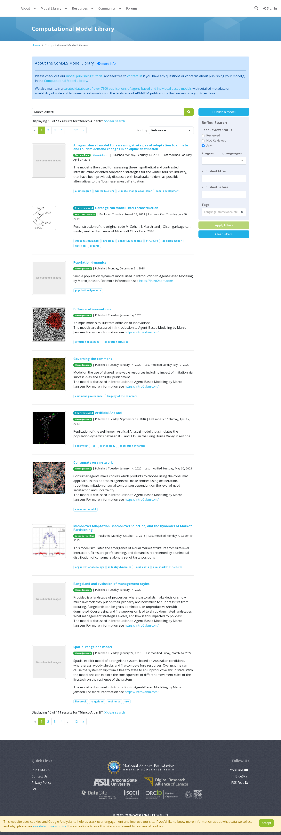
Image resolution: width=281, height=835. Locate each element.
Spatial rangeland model (92, 647)
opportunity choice (130, 241)
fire (126, 701)
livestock (81, 701)
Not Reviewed (216, 140)
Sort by (142, 130)
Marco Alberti (100, 155)
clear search (114, 121)
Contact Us (40, 776)
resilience (114, 701)
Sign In (270, 8)
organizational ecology (89, 567)
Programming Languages (222, 153)
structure (152, 241)
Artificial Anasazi (108, 413)
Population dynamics (89, 262)
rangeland (97, 701)
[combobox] (224, 161)
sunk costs (142, 567)
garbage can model (87, 241)
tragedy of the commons (122, 396)
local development (168, 191)
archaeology (107, 445)
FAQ (34, 789)
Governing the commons (92, 359)
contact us (134, 76)
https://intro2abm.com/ (156, 281)
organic (94, 245)
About (25, 8)
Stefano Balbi (82, 155)
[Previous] (83, 130)
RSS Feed (239, 782)
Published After (214, 171)
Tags (205, 205)
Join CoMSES (41, 770)
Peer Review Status (217, 130)
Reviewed (213, 135)
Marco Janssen (83, 268)
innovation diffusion (116, 342)
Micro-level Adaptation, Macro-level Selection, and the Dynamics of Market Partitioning (132, 528)
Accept (266, 823)
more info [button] (106, 63)
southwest (81, 445)
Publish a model (224, 112)
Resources (80, 8)
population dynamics (88, 290)
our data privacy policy (49, 826)
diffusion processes (87, 342)
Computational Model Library (65, 81)
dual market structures (167, 567)
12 (76, 130)
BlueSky (241, 776)
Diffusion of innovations (92, 309)
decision (80, 245)
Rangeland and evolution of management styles (111, 584)
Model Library (51, 8)
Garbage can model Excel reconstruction (126, 208)
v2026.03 (160, 815)
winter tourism (104, 191)
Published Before (215, 187)
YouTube (239, 770)
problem (108, 241)
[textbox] (224, 178)
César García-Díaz (84, 536)
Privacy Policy (41, 782)
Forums (131, 8)
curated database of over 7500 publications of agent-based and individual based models (127, 88)
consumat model (85, 509)
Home (36, 45)
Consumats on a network (93, 462)
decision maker (172, 241)
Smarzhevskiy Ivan (85, 214)
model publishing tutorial (84, 76)
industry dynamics (119, 567)
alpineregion (83, 191)
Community (107, 8)
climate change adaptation (135, 191)
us (93, 445)
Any (209, 145)
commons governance (89, 396)
